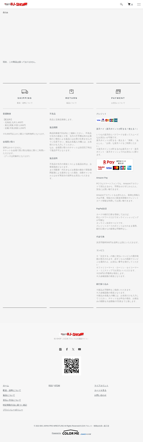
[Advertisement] (71, 39)
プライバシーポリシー (13, 410)
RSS (51, 385)
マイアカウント (101, 385)
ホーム (5, 12)
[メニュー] (138, 4)
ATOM (57, 385)
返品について (9, 395)
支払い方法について (12, 400)
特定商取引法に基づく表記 (15, 405)
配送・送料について (12, 390)
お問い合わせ (100, 395)
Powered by (71, 432)
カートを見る (100, 390)
